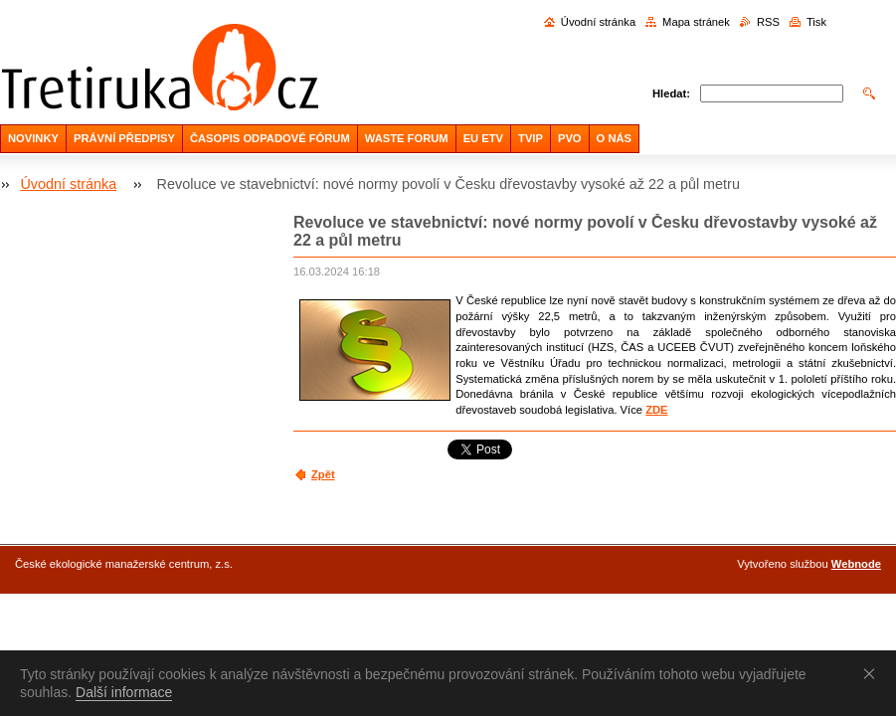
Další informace (124, 692)
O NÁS (614, 138)
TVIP (530, 138)
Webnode (856, 564)
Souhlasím (873, 673)
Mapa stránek (696, 22)
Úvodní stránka (598, 22)
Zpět (323, 474)
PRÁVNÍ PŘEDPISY (124, 138)
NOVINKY (33, 138)
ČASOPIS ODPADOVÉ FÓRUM (270, 138)
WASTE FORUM (406, 138)
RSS (768, 22)
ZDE (656, 410)
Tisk (816, 22)
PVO (570, 138)
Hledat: (671, 93)
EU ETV (483, 138)
